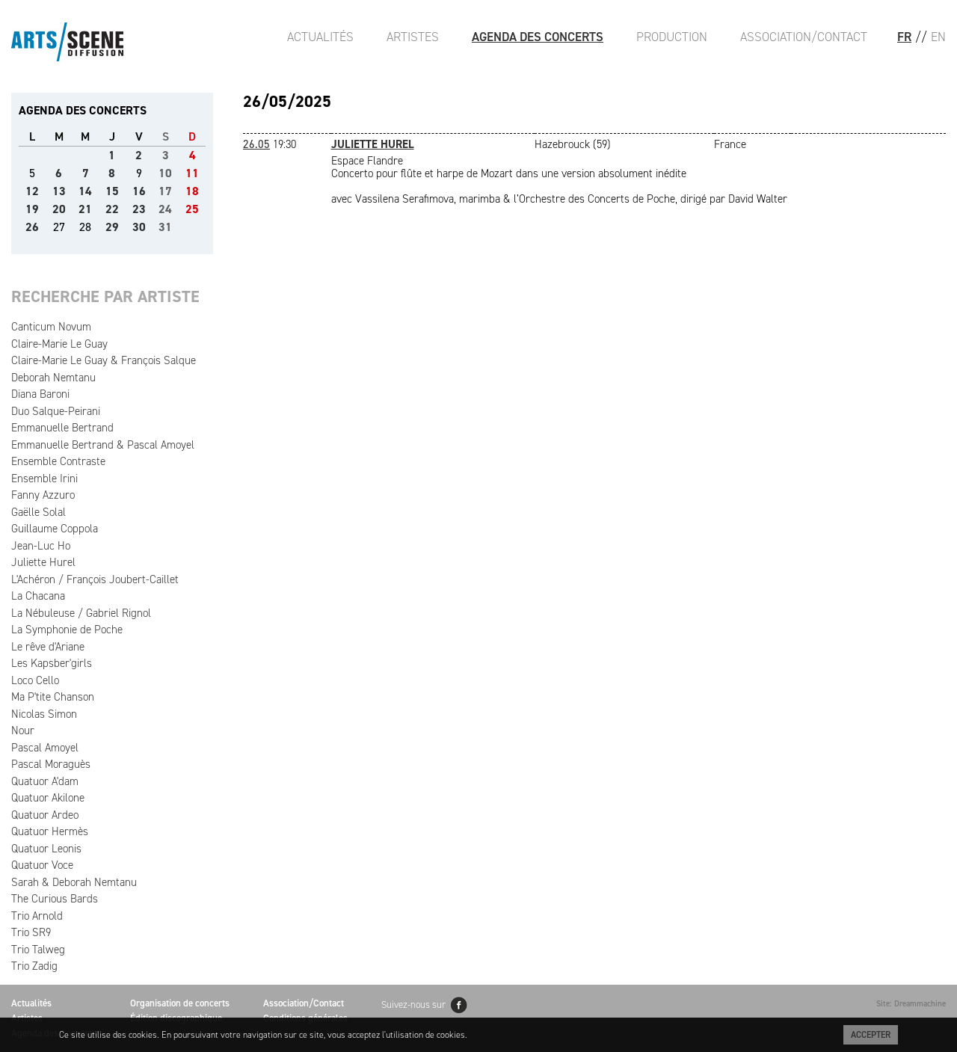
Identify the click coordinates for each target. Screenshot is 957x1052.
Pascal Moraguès (50, 764)
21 (85, 209)
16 (139, 191)
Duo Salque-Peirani (55, 411)
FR (904, 36)
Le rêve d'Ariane (47, 646)
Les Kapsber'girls (51, 663)
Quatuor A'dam (45, 781)
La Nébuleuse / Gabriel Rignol (81, 613)
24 (165, 209)
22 (112, 209)
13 (59, 191)
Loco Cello (35, 680)
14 (85, 191)
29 (112, 227)
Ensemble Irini (44, 478)
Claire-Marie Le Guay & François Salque (103, 360)
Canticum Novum (51, 326)
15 (112, 191)
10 (165, 173)
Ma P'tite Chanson (52, 696)
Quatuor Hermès (49, 831)
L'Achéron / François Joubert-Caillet (95, 579)
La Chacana (38, 595)
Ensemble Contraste (58, 461)
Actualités (320, 36)
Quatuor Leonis (46, 848)
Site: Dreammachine (911, 1003)
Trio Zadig (34, 966)
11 (192, 173)
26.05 (256, 144)
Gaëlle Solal (38, 512)
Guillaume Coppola (54, 528)
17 (165, 191)
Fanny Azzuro (43, 494)
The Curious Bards (54, 898)
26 (32, 227)
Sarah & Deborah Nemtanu (74, 882)
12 (32, 191)
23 (139, 209)
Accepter (870, 1035)
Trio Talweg (38, 949)
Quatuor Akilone (47, 797)
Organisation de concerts (180, 1003)
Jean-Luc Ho (40, 545)
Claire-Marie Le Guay (59, 343)
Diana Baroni (40, 394)
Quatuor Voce (42, 865)
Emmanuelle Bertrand (62, 427)
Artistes (413, 36)
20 (59, 209)
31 (165, 227)
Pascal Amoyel (45, 747)
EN (938, 36)
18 (192, 191)
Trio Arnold (37, 915)
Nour (22, 730)
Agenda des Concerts (537, 36)
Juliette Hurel (43, 562)
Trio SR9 (31, 932)
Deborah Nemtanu (53, 377)
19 (32, 209)
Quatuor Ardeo (45, 815)
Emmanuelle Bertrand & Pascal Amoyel (102, 444)
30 (139, 227)
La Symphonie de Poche (67, 629)
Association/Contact (803, 36)
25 (192, 209)
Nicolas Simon (44, 714)
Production (671, 36)
